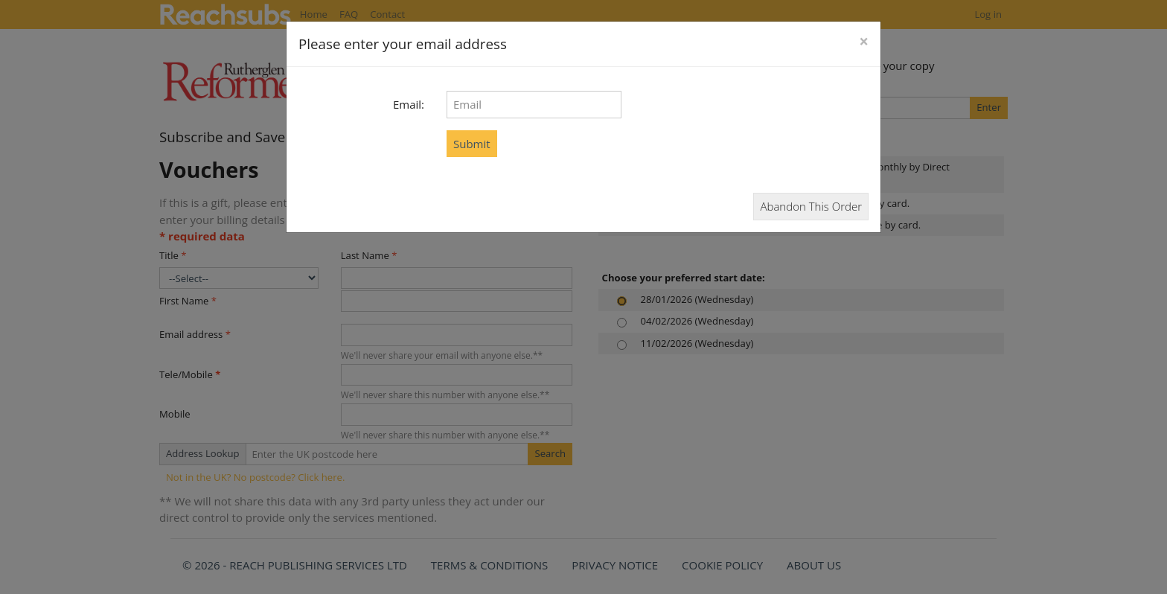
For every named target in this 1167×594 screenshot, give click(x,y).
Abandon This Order (811, 206)
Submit (471, 143)
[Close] (863, 42)
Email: (408, 104)
